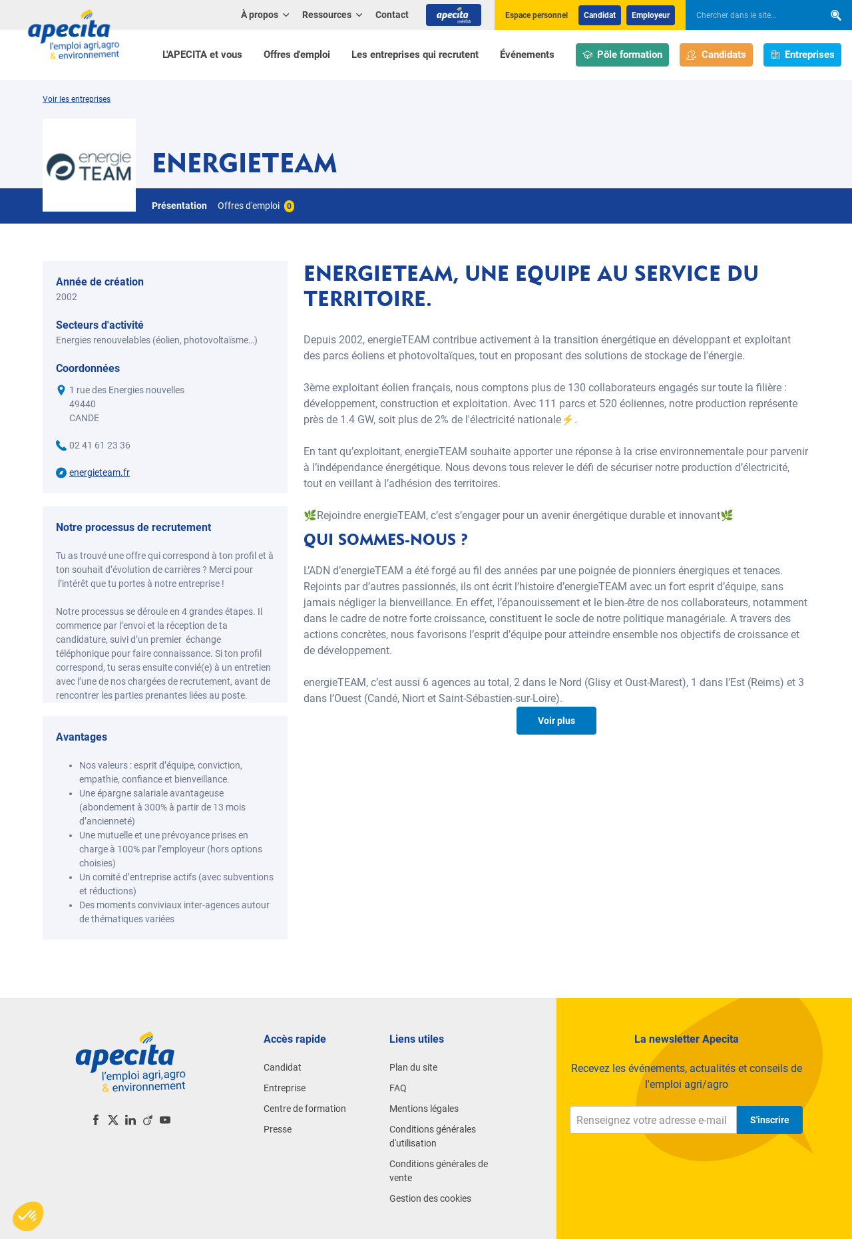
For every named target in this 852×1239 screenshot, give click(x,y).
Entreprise (285, 1088)
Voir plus (556, 720)
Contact (392, 14)
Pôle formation (622, 55)
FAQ (398, 1088)
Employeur (651, 15)
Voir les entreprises (76, 99)
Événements (527, 55)
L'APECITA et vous (202, 55)
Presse (278, 1129)
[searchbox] (748, 15)
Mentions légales (424, 1108)
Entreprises (802, 55)
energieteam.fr (99, 472)
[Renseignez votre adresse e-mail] (653, 1120)
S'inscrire (769, 1120)
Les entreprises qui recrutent (415, 55)
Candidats (716, 55)
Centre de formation (305, 1108)
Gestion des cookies (430, 1198)
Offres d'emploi (297, 55)
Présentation (179, 205)
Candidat (600, 15)
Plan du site (413, 1067)
